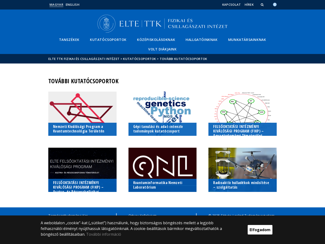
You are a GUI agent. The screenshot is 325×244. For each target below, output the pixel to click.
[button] (263, 4)
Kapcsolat (231, 4)
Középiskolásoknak (156, 39)
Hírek (249, 4)
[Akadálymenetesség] (275, 4)
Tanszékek (69, 39)
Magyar (56, 4)
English (72, 4)
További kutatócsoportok (183, 59)
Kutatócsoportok (108, 39)
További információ (103, 234)
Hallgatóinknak (201, 39)
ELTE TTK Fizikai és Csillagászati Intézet (83, 59)
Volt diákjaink (162, 49)
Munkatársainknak (247, 39)
